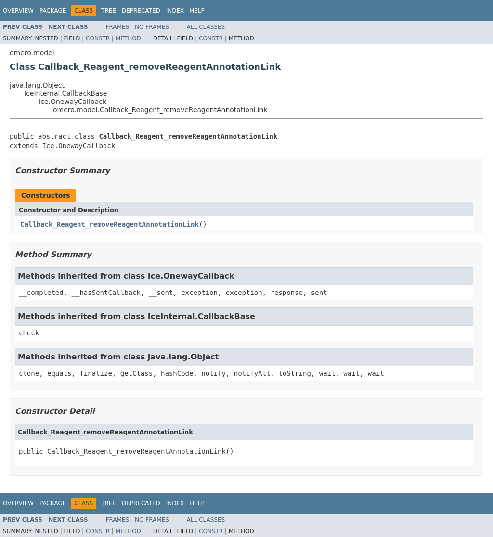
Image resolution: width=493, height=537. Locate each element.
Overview (18, 10)
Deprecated (141, 10)
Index (175, 10)
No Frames (152, 27)
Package (52, 10)
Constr (98, 38)
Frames (118, 27)
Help (197, 10)
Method (128, 38)
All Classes (206, 27)
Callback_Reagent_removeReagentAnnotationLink (109, 224)
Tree (108, 10)
